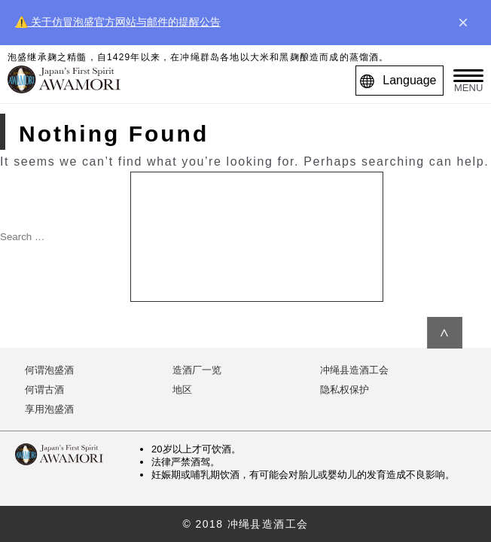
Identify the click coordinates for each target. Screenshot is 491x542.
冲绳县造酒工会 (354, 370)
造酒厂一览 (196, 370)
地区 (182, 389)
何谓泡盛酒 (49, 370)
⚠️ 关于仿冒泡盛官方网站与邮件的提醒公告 (118, 22)
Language (401, 80)
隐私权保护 (344, 389)
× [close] (463, 23)
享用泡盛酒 (49, 409)
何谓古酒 (44, 389)
